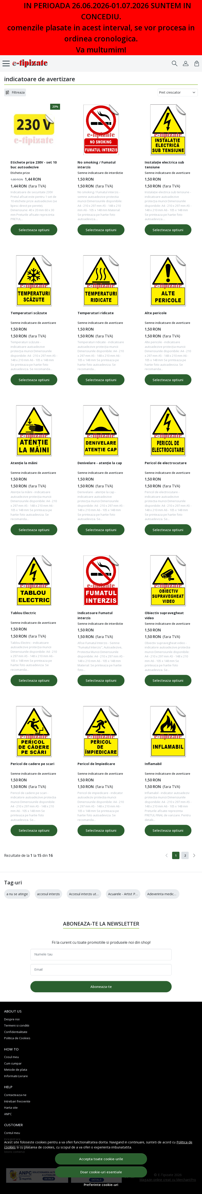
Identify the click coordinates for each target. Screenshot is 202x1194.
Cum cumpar (13, 1063)
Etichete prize (20, 173)
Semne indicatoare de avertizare (167, 173)
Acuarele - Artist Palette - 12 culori (134, 894)
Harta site (11, 1107)
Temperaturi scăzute (29, 313)
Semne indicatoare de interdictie (100, 173)
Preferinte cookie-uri (101, 1184)
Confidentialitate (15, 1032)
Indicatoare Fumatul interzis (95, 615)
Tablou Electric (23, 612)
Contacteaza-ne (15, 1095)
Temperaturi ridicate (96, 313)
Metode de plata (15, 1069)
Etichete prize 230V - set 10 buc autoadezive (34, 165)
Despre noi (12, 1019)
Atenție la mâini (24, 462)
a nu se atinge (17, 894)
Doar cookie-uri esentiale (101, 1172)
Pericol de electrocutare (166, 462)
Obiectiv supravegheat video (164, 615)
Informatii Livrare (16, 1076)
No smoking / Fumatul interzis (96, 165)
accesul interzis (48, 894)
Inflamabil (153, 763)
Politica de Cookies (17, 1038)
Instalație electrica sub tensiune (164, 165)
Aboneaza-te (101, 986)
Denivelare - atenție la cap (100, 462)
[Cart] (196, 63)
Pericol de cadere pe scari (32, 763)
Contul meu (12, 1133)
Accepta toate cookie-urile (101, 1159)
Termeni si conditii (16, 1025)
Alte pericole (156, 313)
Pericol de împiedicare (96, 763)
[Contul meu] (185, 63)
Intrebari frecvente (17, 1101)
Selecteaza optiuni (34, 229)
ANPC (8, 1114)
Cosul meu (11, 1057)
